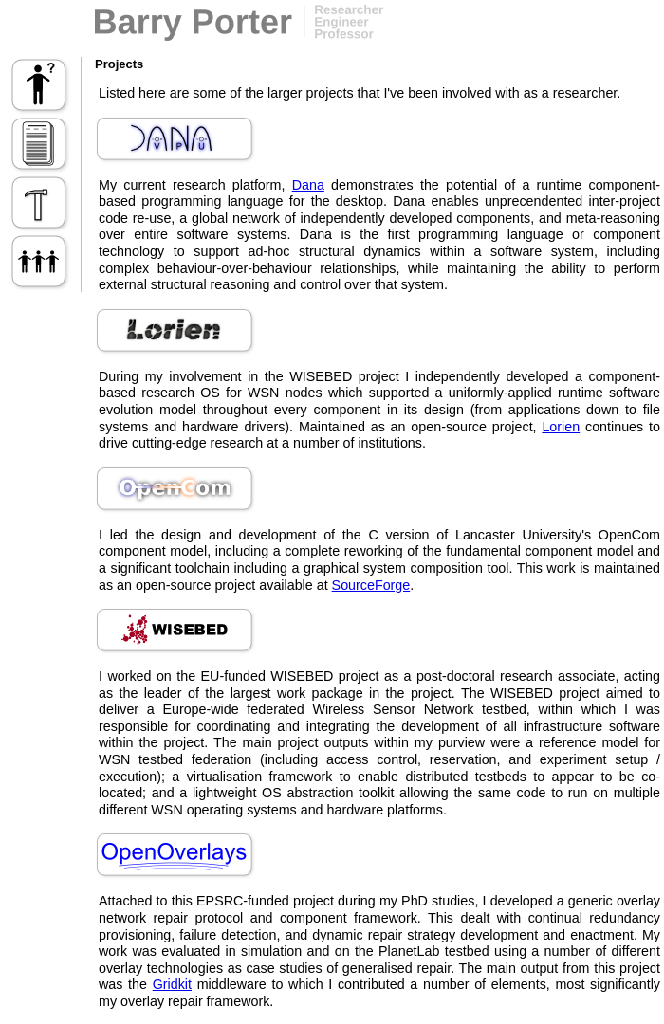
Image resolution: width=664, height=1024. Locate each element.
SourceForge (371, 585)
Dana (308, 184)
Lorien (561, 426)
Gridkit (172, 984)
